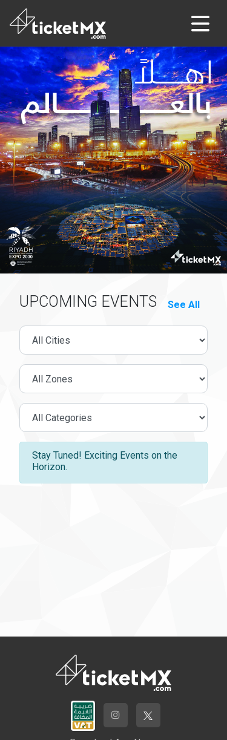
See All (184, 304)
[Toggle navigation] (200, 23)
